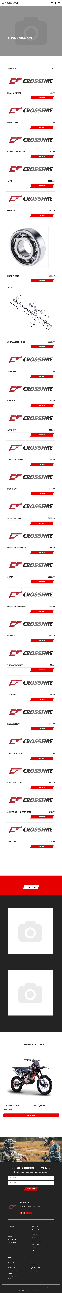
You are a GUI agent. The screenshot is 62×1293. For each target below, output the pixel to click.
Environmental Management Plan (12, 1268)
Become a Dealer (36, 1241)
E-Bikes (10, 1233)
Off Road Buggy (12, 1242)
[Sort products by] (31, 68)
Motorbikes (10, 1230)
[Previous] (2, 1070)
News (33, 1247)
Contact (34, 1250)
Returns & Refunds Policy (13, 1277)
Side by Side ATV (12, 1239)
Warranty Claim (35, 1272)
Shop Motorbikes (31, 1115)
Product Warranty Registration (35, 1268)
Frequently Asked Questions (36, 1234)
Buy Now (42, 98)
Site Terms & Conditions (11, 1263)
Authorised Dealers (37, 1230)
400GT (10, 287)
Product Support (36, 1238)
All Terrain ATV (11, 1236)
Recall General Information (35, 1263)
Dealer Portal (35, 1244)
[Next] (59, 1070)
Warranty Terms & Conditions (12, 1272)
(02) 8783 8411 (25, 1203)
